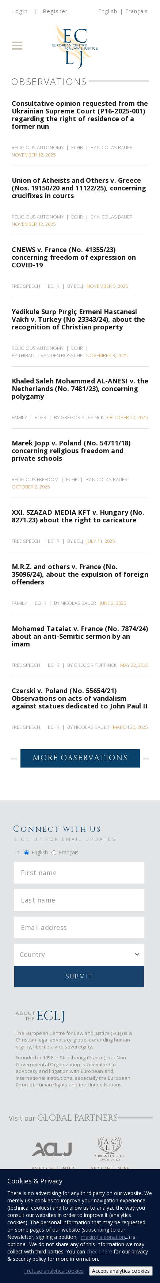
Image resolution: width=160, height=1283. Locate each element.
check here (99, 1251)
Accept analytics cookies (121, 1270)
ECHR (77, 147)
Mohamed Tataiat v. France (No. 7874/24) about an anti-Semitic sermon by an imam (80, 636)
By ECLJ (76, 286)
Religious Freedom (35, 479)
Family (19, 417)
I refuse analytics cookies (54, 1270)
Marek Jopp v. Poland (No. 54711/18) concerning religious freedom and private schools (71, 450)
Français (136, 11)
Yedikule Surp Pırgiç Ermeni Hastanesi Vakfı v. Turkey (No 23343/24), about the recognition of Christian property (78, 319)
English (107, 11)
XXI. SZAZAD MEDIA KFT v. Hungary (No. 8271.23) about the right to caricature (78, 516)
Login (20, 11)
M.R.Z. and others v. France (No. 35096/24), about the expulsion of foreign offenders (80, 574)
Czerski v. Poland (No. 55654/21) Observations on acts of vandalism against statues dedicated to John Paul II (80, 698)
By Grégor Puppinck (80, 417)
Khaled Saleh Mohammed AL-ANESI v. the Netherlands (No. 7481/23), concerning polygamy (80, 388)
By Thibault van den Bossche (48, 355)
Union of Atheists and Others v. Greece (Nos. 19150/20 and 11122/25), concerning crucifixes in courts (79, 188)
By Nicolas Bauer (113, 147)
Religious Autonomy (38, 147)
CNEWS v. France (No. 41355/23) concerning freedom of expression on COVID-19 (74, 257)
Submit (79, 976)
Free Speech (26, 286)
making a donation (103, 1236)
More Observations (80, 758)
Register (55, 11)
